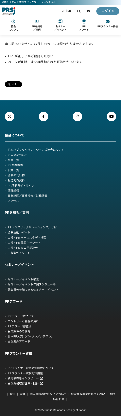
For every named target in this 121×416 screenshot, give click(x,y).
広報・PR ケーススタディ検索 (27, 237)
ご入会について (18, 155)
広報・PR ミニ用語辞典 (23, 247)
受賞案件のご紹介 (19, 331)
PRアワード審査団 (19, 326)
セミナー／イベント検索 (23, 279)
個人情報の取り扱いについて (48, 394)
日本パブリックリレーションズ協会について (36, 149)
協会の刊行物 (16, 175)
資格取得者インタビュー (25, 378)
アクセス (13, 200)
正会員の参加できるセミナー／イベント (33, 289)
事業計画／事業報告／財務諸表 (27, 195)
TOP (12, 394)
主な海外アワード (19, 252)
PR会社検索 (15, 165)
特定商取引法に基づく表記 (88, 394)
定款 (22, 394)
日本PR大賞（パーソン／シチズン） (31, 336)
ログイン (107, 11)
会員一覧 (13, 160)
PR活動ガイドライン (21, 185)
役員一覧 (13, 170)
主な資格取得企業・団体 (25, 383)
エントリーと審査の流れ (23, 321)
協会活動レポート (19, 232)
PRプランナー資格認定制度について (31, 368)
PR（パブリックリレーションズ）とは (32, 227)
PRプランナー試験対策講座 (25, 373)
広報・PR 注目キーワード (24, 242)
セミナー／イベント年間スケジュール (32, 284)
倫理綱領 (13, 190)
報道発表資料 (16, 180)
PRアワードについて (21, 316)
